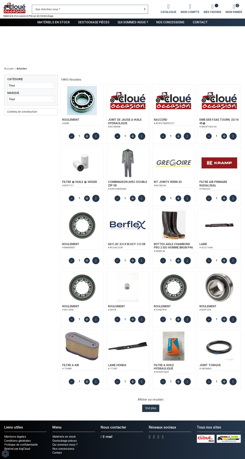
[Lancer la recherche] (144, 9)
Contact (200, 22)
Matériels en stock (53, 22)
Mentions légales (15, 436)
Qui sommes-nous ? (133, 22)
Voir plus (150, 408)
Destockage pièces (93, 22)
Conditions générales (17, 440)
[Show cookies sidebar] (5, 453)
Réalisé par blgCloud (17, 448)
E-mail (106, 437)
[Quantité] (79, 136)
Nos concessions (170, 22)
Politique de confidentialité (21, 444)
